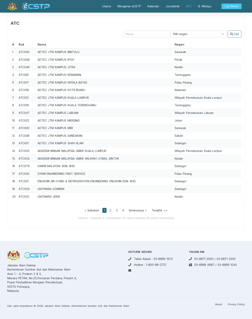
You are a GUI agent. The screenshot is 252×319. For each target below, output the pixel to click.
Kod (21, 44)
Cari (234, 34)
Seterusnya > (138, 210)
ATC (189, 6)
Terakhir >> (160, 210)
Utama (106, 6)
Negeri (179, 44)
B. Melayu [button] (204, 6)
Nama (42, 44)
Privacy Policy (236, 304)
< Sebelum (91, 210)
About (218, 304)
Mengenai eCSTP (129, 6)
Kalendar (153, 6)
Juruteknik (173, 6)
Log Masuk (231, 6)
